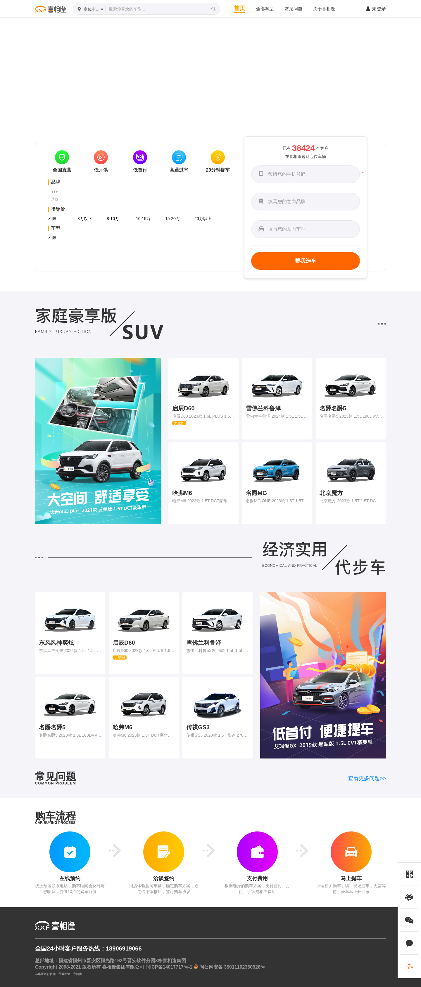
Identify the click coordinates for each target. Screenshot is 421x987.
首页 (239, 8)
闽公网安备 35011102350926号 (232, 967)
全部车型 (265, 8)
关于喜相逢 (324, 8)
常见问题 (293, 8)
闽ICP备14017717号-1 (169, 967)
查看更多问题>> (367, 778)
